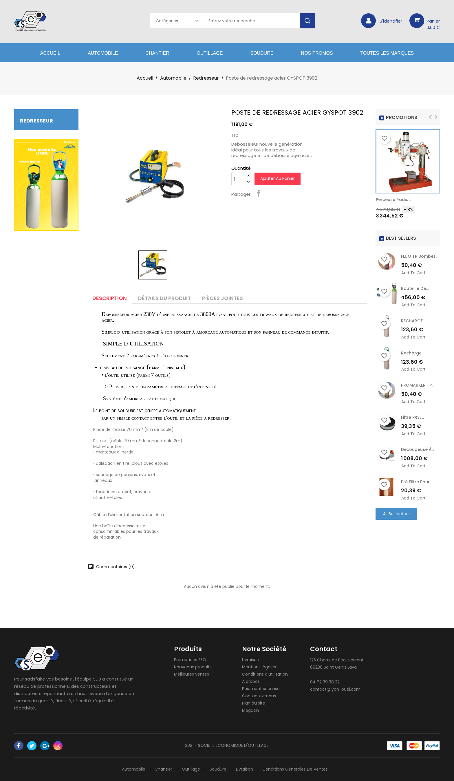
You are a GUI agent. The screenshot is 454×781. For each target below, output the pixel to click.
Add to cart (413, 273)
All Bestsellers (396, 513)
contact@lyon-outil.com (335, 689)
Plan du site (253, 703)
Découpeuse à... (417, 449)
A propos (251, 681)
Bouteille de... (415, 288)
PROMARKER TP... (417, 385)
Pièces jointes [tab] (222, 298)
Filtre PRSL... (412, 417)
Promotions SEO (190, 660)
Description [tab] (109, 298)
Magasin (250, 710)
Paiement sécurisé (261, 689)
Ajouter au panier (277, 178)
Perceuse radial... (394, 199)
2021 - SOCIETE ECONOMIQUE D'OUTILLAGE (227, 745)
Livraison (250, 660)
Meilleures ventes (191, 674)
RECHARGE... (413, 321)
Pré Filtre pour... (416, 481)
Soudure (261, 53)
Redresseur (36, 120)
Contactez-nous (259, 696)
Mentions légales (259, 667)
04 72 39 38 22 (325, 682)
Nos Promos (317, 53)
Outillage (210, 53)
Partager (258, 193)
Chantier (157, 53)
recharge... (412, 353)
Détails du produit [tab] (164, 298)
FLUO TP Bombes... (419, 256)
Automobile (103, 53)
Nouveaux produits (193, 667)
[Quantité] (238, 179)
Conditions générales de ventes (295, 769)
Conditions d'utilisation (265, 674)
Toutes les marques (387, 53)
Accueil (50, 53)
